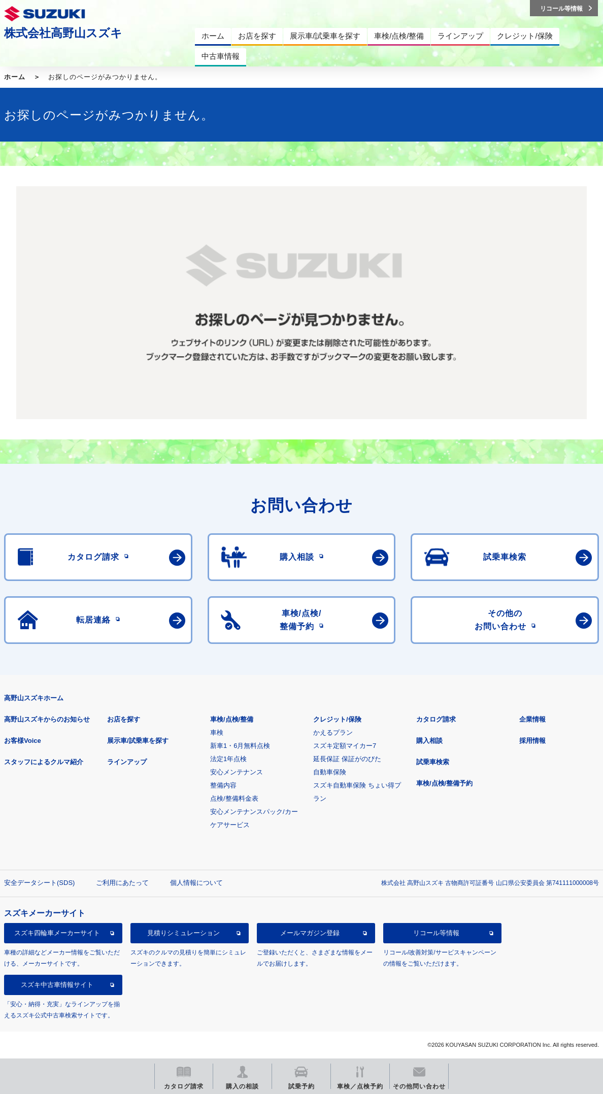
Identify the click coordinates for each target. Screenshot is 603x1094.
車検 (216, 732)
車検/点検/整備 (231, 719)
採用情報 (532, 740)
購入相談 (429, 740)
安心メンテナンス (236, 772)
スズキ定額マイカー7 (344, 745)
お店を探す (123, 719)
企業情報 (532, 719)
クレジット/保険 (337, 719)
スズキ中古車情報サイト (57, 984)
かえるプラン (333, 732)
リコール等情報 (436, 933)
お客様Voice (22, 740)
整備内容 (223, 785)
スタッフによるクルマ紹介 (43, 762)
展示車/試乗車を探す (138, 740)
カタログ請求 (436, 719)
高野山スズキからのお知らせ (47, 719)
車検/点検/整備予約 (444, 783)
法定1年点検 (228, 759)
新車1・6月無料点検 (240, 745)
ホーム (14, 77)
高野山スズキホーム (33, 698)
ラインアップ (127, 762)
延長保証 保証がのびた (347, 759)
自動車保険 (329, 772)
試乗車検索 (432, 762)
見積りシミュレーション (183, 933)
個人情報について (196, 882)
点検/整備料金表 (234, 798)
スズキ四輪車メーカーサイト (57, 933)
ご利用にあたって (122, 882)
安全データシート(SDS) (39, 882)
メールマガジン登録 (310, 933)
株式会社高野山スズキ (63, 33)
